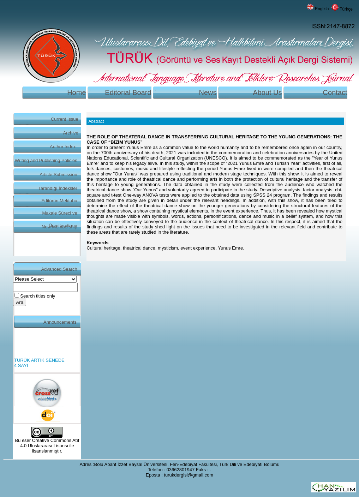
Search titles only (37, 296)
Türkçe (346, 9)
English (322, 8)
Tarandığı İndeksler (57, 188)
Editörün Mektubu (59, 200)
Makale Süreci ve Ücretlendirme (59, 214)
